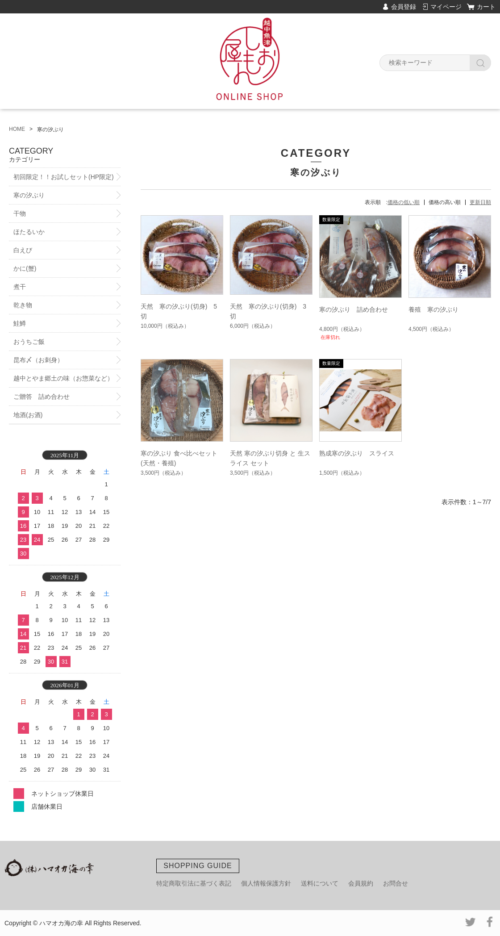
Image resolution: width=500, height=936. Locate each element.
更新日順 (480, 202)
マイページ (446, 6)
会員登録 (403, 6)
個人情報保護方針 (266, 883)
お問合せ (395, 883)
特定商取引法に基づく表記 (193, 883)
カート (486, 6)
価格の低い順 (404, 202)
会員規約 (360, 883)
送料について (319, 883)
